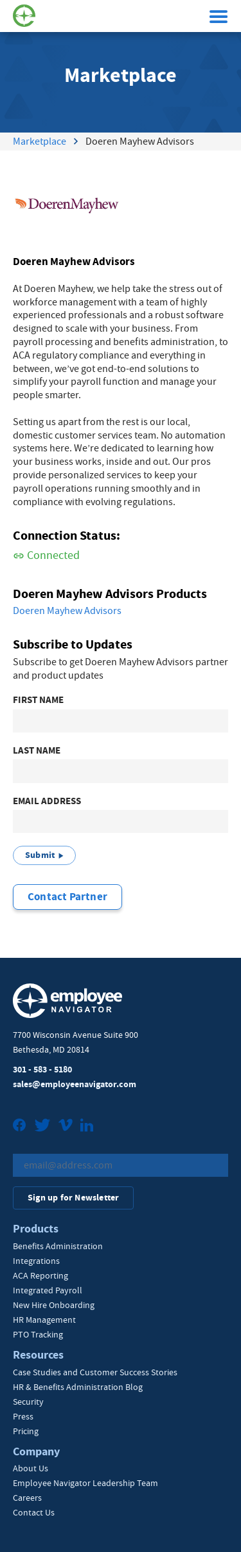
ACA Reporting (40, 1275)
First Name (38, 700)
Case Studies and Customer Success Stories (95, 1372)
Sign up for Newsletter (73, 1198)
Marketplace (39, 141)
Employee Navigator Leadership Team (85, 1483)
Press (23, 1416)
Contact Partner (67, 896)
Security (28, 1401)
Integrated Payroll (47, 1290)
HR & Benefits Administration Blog (78, 1387)
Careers (27, 1497)
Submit (40, 855)
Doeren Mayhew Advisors (67, 611)
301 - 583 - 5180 (42, 1069)
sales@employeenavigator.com (74, 1084)
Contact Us (34, 1512)
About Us (30, 1468)
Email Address (47, 801)
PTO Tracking (38, 1334)
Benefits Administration (58, 1246)
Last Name (36, 750)
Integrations (36, 1260)
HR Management (44, 1319)
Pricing (26, 1431)
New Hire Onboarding (53, 1305)
